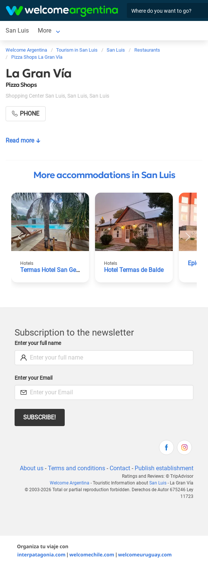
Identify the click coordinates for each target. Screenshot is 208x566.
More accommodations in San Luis (104, 175)
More (44, 30)
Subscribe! (39, 417)
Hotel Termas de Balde (133, 269)
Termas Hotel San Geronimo (57, 269)
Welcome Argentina (69, 483)
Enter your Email (33, 378)
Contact (120, 468)
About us (31, 468)
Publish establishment (164, 468)
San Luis (17, 30)
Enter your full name (38, 343)
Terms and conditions (76, 468)
